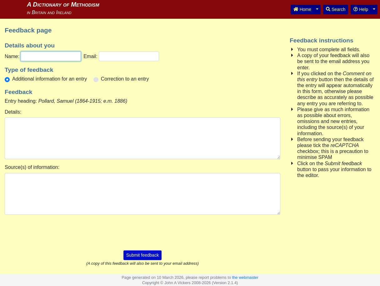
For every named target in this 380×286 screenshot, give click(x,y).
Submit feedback (142, 255)
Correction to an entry (125, 78)
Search (335, 9)
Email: (90, 56)
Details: (13, 112)
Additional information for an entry (49, 78)
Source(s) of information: (32, 167)
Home (302, 9)
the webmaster (245, 277)
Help (360, 9)
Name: (12, 56)
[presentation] (142, 232)
